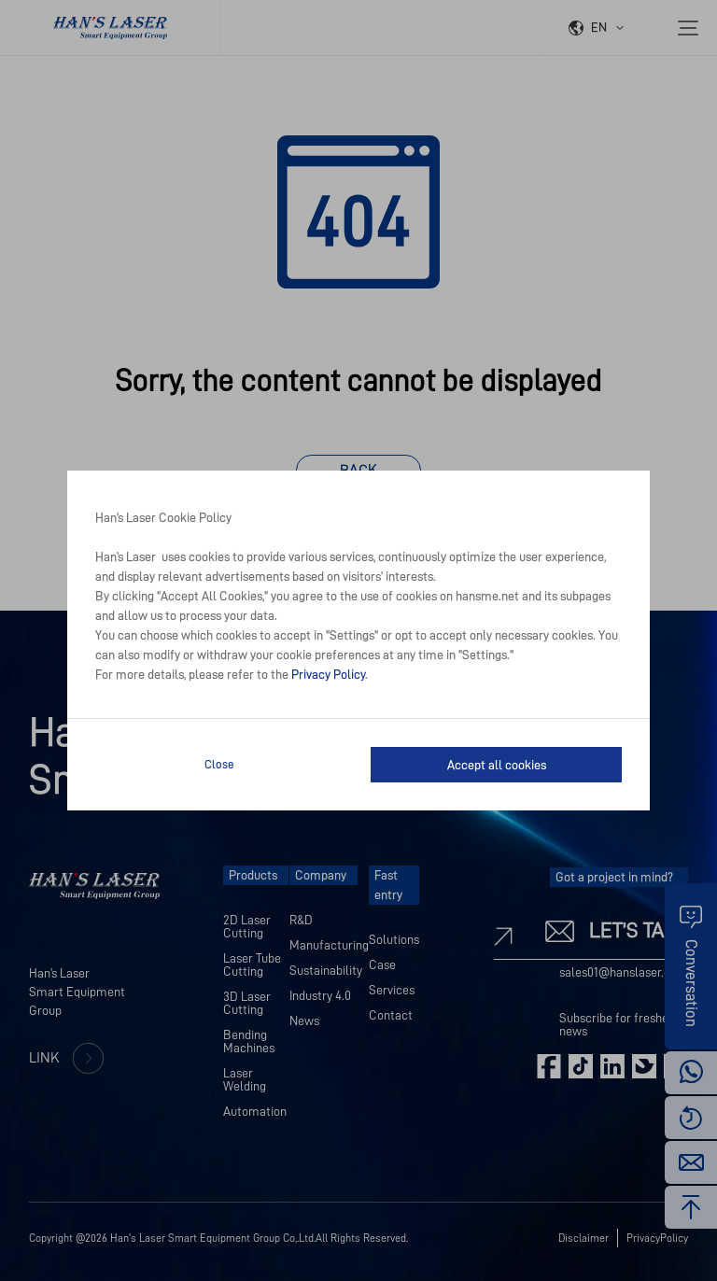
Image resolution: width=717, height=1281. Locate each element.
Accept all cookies (496, 764)
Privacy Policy (328, 674)
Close (219, 764)
